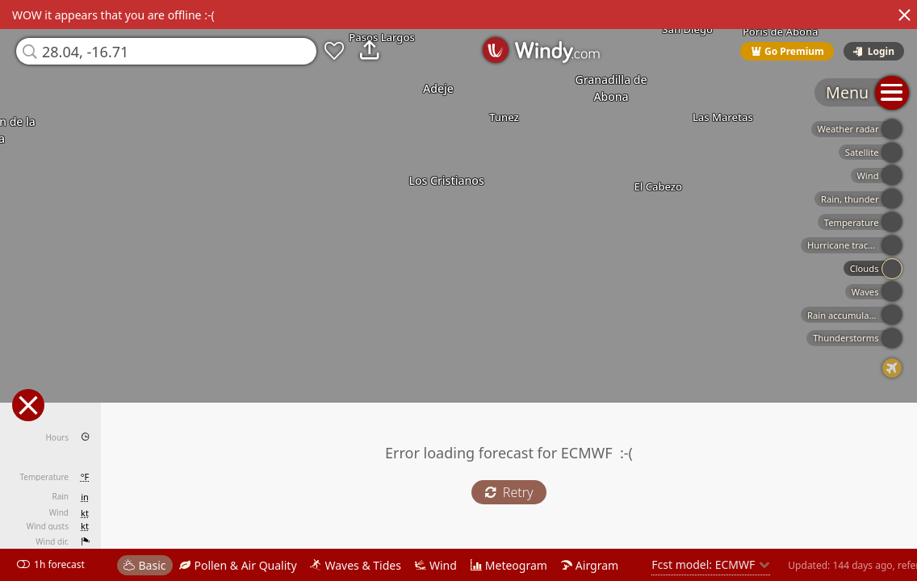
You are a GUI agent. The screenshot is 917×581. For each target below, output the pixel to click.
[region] (458, 290)
